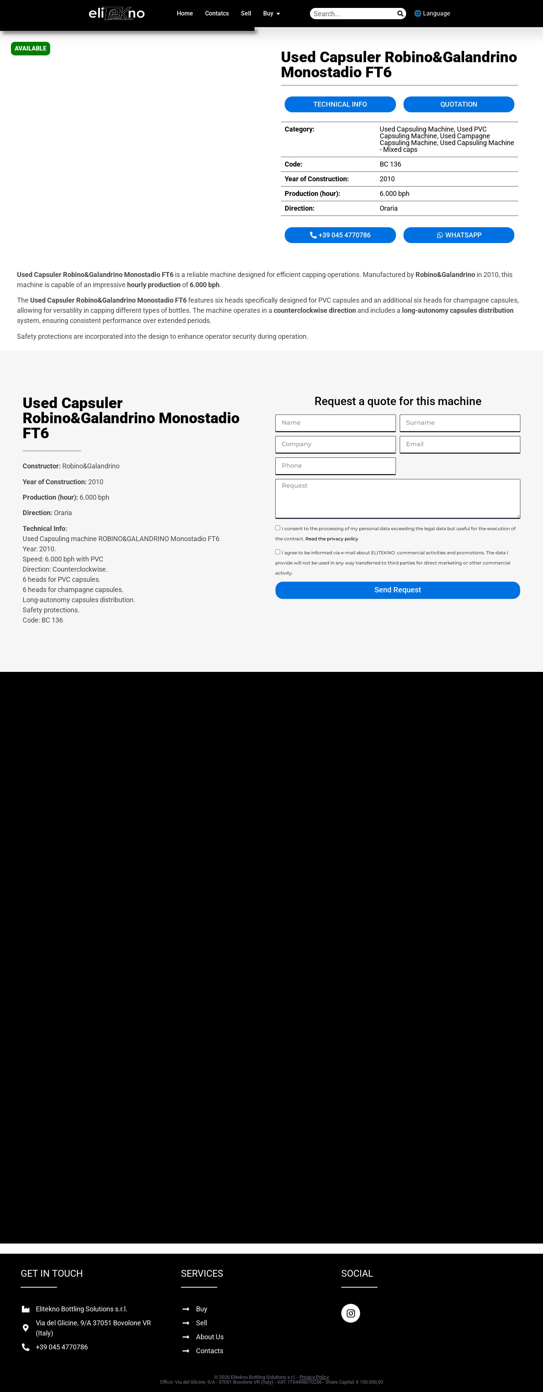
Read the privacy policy (331, 539)
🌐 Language (432, 13)
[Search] (400, 13)
